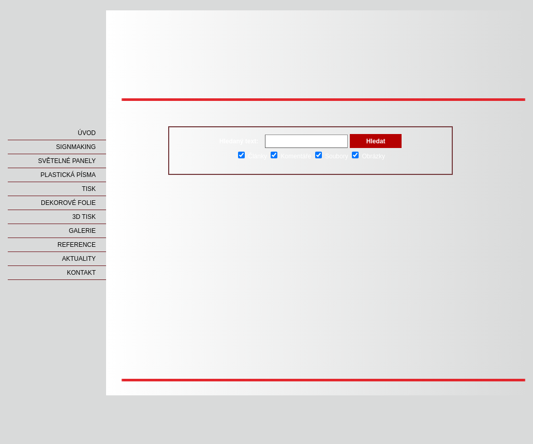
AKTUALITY (79, 258)
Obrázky (368, 156)
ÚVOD (87, 133)
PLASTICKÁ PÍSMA (68, 175)
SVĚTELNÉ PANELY (67, 161)
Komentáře (291, 156)
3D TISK (84, 216)
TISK (89, 189)
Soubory (331, 156)
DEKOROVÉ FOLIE (68, 202)
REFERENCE (76, 244)
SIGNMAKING (76, 147)
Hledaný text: (238, 141)
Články (252, 156)
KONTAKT (81, 272)
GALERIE (82, 230)
